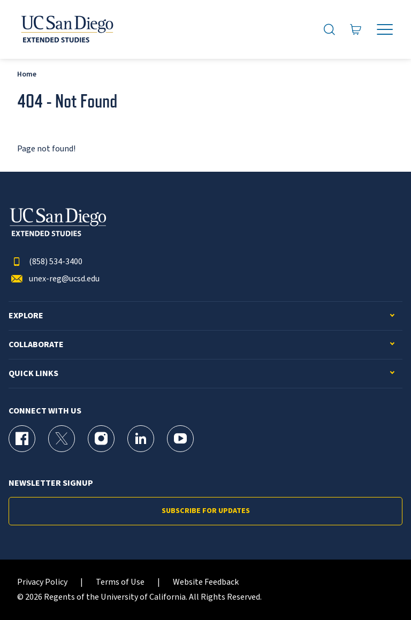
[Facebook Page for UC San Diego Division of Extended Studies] (22, 438)
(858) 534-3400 (45, 261)
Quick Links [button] (33, 373)
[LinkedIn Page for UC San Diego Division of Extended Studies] (140, 438)
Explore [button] (26, 316)
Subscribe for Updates (206, 511)
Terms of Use (120, 582)
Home (26, 74)
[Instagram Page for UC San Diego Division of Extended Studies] (101, 438)
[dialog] (379, 588)
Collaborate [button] (36, 344)
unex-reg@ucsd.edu (54, 279)
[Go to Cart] (356, 29)
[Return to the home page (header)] (66, 29)
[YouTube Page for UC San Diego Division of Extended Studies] (180, 438)
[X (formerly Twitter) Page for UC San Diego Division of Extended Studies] (61, 438)
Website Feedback (206, 582)
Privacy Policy (42, 582)
